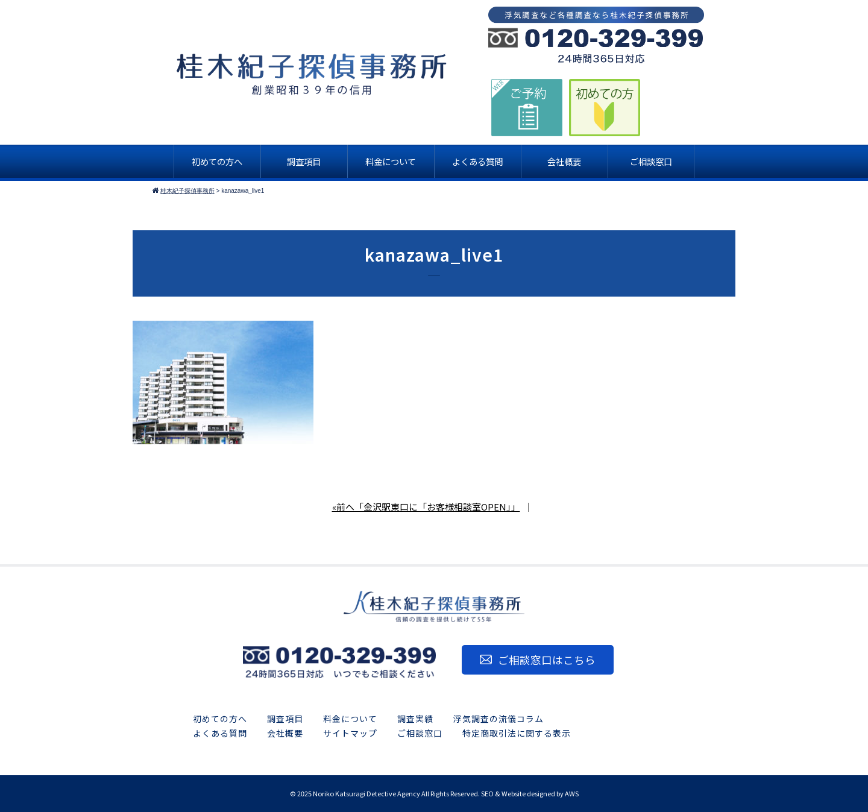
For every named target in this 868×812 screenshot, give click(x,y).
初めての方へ (220, 719)
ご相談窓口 (419, 733)
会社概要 (285, 733)
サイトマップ (350, 733)
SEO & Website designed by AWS (530, 793)
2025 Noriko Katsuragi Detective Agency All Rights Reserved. (388, 793)
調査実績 (415, 719)
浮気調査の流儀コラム (498, 719)
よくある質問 (220, 733)
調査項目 (285, 719)
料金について (350, 719)
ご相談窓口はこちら (547, 659)
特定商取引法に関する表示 (516, 733)
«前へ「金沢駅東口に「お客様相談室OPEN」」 (426, 506)
